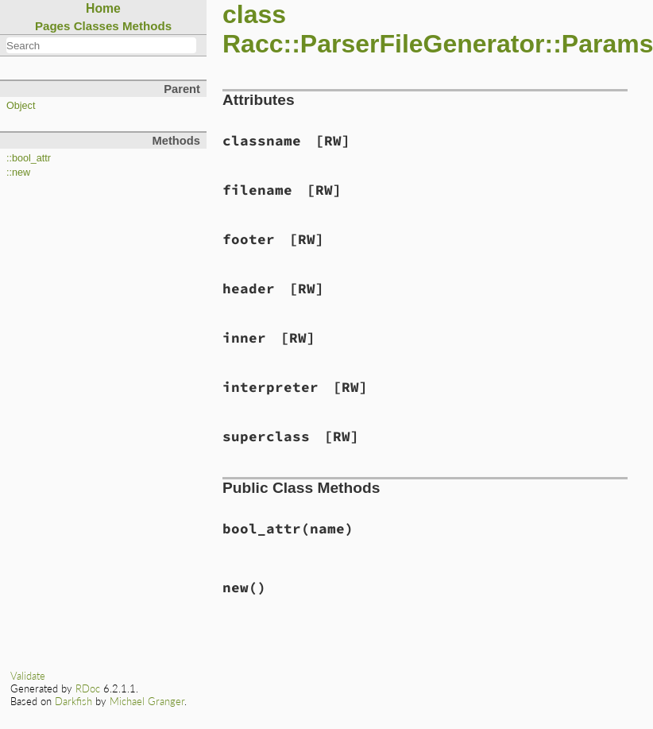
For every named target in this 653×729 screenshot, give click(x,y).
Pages (53, 26)
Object (20, 105)
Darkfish (73, 701)
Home (103, 8)
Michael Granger (147, 701)
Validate (27, 675)
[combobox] (101, 45)
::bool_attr (28, 158)
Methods (147, 26)
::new (18, 172)
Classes (96, 26)
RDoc (87, 688)
